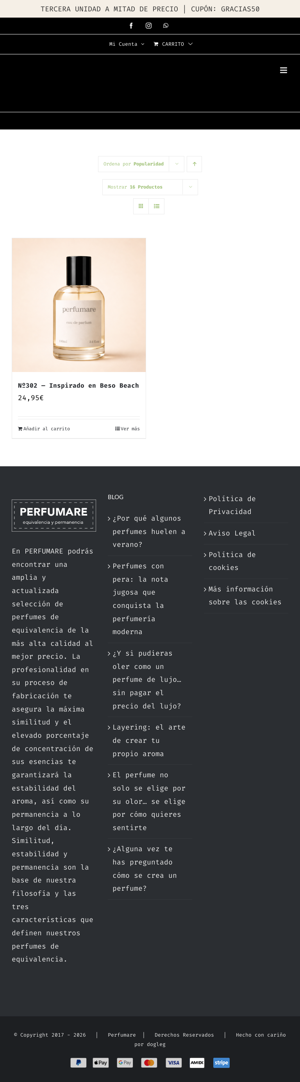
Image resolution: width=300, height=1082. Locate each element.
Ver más (130, 429)
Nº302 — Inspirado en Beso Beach (78, 385)
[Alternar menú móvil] (284, 70)
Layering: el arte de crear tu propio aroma (149, 740)
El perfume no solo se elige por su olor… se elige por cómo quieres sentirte (149, 801)
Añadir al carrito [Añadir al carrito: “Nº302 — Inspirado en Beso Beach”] (46, 429)
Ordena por (134, 164)
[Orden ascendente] (194, 164)
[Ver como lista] (156, 206)
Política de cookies (232, 561)
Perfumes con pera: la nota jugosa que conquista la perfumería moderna (140, 598)
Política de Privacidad (232, 505)
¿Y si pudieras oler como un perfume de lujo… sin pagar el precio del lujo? (146, 680)
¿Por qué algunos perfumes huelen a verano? (149, 531)
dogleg (156, 1044)
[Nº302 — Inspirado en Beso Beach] (79, 305)
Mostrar (135, 187)
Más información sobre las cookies (245, 595)
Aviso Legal (232, 533)
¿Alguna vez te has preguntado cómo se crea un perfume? (144, 868)
